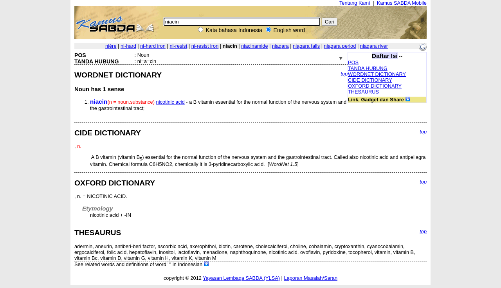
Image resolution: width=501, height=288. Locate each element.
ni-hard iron (153, 46)
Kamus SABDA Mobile (402, 3)
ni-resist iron (205, 46)
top (344, 74)
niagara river (374, 46)
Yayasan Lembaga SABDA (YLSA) (241, 278)
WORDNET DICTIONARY (377, 74)
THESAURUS (363, 92)
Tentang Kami (354, 3)
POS (353, 62)
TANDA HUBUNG (367, 68)
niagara (280, 46)
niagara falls (306, 46)
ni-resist (178, 46)
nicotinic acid (170, 102)
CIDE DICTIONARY (370, 80)
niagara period (340, 46)
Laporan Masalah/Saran (310, 278)
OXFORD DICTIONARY (375, 86)
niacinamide (254, 46)
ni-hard (128, 46)
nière (110, 46)
